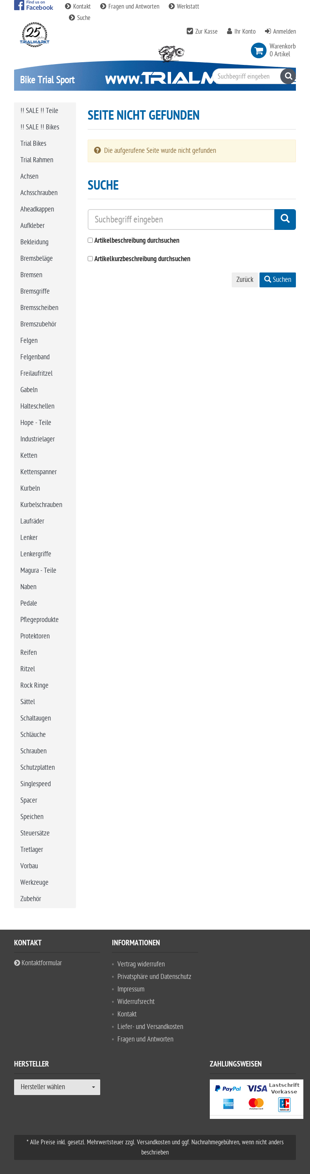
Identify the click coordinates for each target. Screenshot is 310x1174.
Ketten (28, 456)
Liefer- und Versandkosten (150, 1027)
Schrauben (33, 751)
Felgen (29, 341)
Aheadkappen (37, 209)
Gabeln (29, 390)
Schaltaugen (35, 718)
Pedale (28, 603)
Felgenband (35, 357)
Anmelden (284, 31)
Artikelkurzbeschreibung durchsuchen (142, 259)
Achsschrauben (39, 193)
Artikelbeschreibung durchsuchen (136, 241)
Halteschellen (37, 406)
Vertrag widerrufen (141, 964)
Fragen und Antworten (130, 6)
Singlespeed (35, 784)
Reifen (28, 653)
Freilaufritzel (36, 373)
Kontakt (78, 6)
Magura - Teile (38, 570)
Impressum (130, 989)
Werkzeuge (34, 882)
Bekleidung (34, 242)
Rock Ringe (34, 685)
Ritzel (27, 669)
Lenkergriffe (35, 554)
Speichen (31, 817)
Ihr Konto (245, 31)
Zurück (244, 280)
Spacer (28, 800)
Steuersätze (35, 833)
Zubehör (30, 899)
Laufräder (32, 521)
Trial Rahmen (36, 160)
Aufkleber (32, 226)
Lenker (29, 538)
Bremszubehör (38, 324)
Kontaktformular (38, 963)
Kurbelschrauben (41, 505)
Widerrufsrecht (136, 1002)
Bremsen (31, 275)
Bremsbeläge (36, 259)
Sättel (27, 702)
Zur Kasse (206, 31)
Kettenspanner (38, 472)
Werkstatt (184, 6)
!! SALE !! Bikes (39, 127)
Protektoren (35, 636)
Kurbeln (30, 488)
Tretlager (31, 850)
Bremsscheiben (39, 308)
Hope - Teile (35, 423)
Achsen (29, 176)
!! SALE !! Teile (39, 111)
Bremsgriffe (35, 291)
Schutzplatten (37, 768)
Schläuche (33, 735)
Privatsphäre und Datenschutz (154, 977)
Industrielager (37, 439)
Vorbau (29, 866)
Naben (28, 587)
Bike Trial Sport (47, 80)
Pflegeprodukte (39, 620)
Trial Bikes (33, 144)
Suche (79, 18)
